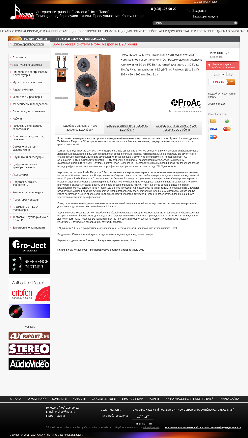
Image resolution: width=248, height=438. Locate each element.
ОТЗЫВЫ (242, 31)
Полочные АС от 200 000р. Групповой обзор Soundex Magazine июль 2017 (100, 249)
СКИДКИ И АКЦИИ (43, 31)
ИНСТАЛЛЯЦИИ (66, 31)
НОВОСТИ (83, 31)
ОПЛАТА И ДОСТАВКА (168, 31)
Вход (199, 1)
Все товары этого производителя (186, 111)
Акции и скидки (216, 103)
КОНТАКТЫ (97, 31)
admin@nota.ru (151, 427)
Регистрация (211, 1)
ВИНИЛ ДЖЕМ (216, 31)
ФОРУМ (231, 31)
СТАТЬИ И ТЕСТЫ (195, 31)
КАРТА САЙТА (229, 398)
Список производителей (28, 44)
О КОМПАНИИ (21, 31)
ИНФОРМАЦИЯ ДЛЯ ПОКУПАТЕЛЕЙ (129, 31)
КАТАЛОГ (6, 31)
